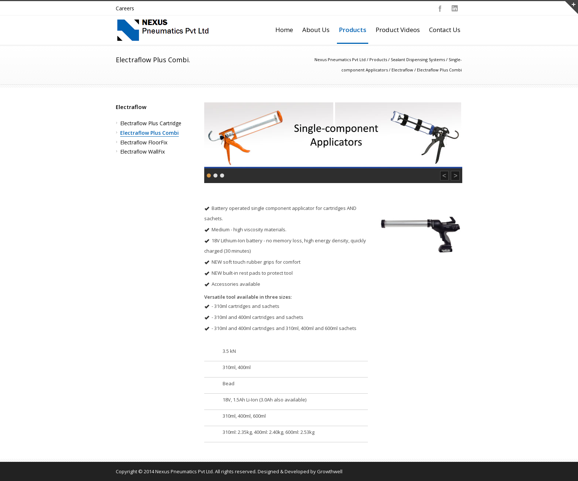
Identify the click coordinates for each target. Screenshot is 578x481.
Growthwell (329, 471)
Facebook (440, 8)
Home (284, 29)
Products (352, 29)
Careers (125, 8)
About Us (316, 29)
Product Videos (398, 29)
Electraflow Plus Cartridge (150, 123)
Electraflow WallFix (142, 151)
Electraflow (402, 70)
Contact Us (444, 29)
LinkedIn (455, 8)
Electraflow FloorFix (143, 142)
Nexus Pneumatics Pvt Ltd (340, 59)
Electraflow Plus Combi (149, 132)
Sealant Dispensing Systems (418, 59)
